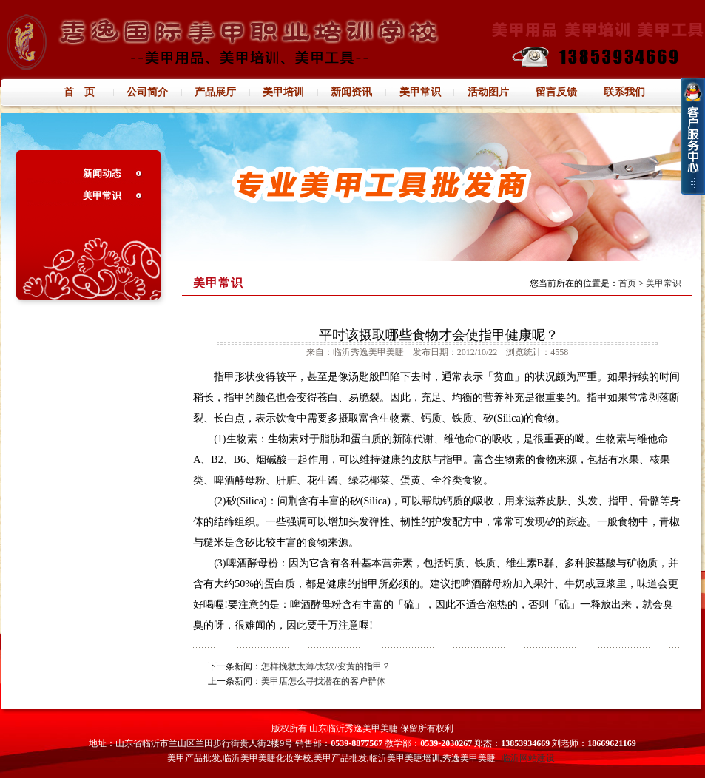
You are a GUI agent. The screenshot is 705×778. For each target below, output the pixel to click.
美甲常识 (102, 195)
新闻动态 (102, 173)
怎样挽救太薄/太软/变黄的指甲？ (326, 666)
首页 (627, 283)
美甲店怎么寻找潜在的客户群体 (323, 681)
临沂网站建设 (528, 758)
